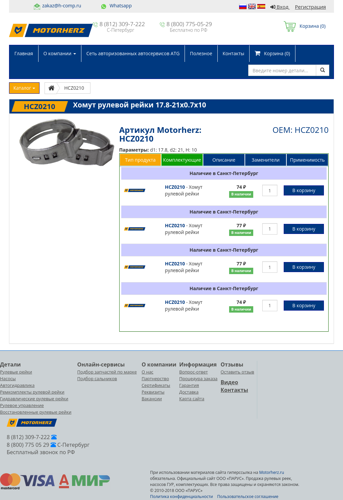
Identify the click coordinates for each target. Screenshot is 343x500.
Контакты (234, 53)
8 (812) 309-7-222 (122, 24)
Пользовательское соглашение (247, 496)
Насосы (8, 379)
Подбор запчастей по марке (107, 372)
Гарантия (189, 385)
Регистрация (310, 6)
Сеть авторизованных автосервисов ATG (133, 53)
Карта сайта (191, 399)
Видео (229, 382)
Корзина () (305, 26)
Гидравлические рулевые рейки (34, 399)
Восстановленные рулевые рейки (35, 412)
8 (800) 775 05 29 (28, 444)
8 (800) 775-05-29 (189, 24)
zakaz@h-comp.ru (61, 5)
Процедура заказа (198, 379)
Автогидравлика (17, 385)
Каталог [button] (24, 88)
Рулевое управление (22, 405)
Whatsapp (121, 5)
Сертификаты (156, 385)
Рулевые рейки (16, 372)
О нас (147, 372)
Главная (23, 53)
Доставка (189, 392)
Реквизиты (153, 392)
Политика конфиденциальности (181, 496)
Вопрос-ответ (193, 372)
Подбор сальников (97, 379)
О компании (60, 53)
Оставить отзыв (237, 372)
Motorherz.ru (271, 472)
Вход (280, 6)
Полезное (201, 53)
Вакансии (152, 399)
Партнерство (155, 379)
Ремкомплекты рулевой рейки (32, 392)
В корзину (303, 190)
